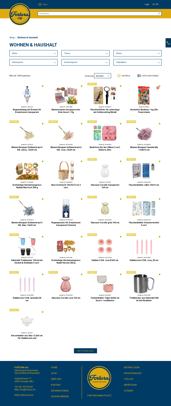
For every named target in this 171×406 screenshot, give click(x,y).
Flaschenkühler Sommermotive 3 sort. (144, 223)
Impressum (130, 384)
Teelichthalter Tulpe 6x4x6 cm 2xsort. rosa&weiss (105, 299)
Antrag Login (132, 367)
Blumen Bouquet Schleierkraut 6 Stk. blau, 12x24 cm (27, 223)
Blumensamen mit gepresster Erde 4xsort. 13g (66, 110)
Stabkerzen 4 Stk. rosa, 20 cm (144, 260)
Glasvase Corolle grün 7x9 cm (105, 222)
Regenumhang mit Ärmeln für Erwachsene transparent (27, 110)
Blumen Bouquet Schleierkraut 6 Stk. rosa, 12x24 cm (66, 148)
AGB (16, 395)
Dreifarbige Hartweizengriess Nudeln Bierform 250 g (27, 186)
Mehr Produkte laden (85, 351)
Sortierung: (89, 76)
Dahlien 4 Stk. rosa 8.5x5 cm (105, 260)
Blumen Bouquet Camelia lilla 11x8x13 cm (144, 148)
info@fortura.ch (27, 389)
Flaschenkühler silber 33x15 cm (144, 185)
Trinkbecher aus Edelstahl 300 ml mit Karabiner (144, 299)
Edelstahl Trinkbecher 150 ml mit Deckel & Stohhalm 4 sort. (27, 261)
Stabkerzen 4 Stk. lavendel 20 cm (27, 299)
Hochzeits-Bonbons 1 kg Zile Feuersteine (144, 110)
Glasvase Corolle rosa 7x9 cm (66, 298)
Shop (12, 37)
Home (54, 367)
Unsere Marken (60, 396)
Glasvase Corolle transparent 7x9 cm (105, 186)
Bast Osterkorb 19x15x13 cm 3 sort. (66, 186)
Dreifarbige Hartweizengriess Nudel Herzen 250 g (66, 261)
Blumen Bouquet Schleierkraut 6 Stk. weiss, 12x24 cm (27, 148)
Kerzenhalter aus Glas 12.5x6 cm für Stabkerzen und (27, 336)
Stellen (128, 379)
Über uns (56, 379)
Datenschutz (26, 395)
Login (147, 4)
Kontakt (56, 384)
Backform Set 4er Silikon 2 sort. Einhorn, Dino (105, 148)
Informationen (60, 390)
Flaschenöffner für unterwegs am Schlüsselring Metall (105, 110)
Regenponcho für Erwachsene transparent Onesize (66, 223)
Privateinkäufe (132, 373)
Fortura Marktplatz (99, 395)
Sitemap (128, 390)
